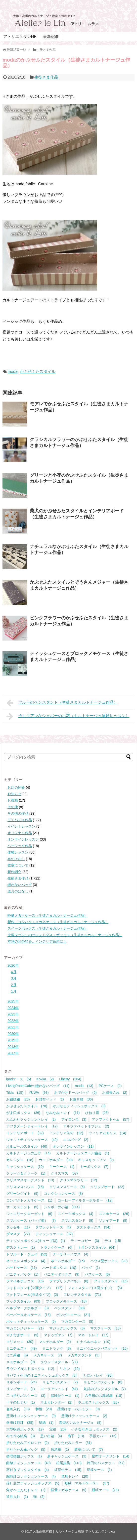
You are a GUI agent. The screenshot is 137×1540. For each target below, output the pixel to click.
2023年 (13, 1014)
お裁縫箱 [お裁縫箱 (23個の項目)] (18, 1099)
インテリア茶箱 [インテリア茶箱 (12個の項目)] (66, 1133)
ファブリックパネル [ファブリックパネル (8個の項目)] (68, 1281)
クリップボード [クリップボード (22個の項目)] (107, 1187)
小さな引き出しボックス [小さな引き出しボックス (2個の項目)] (94, 1429)
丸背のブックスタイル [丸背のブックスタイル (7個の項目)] (104, 1389)
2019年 (13, 1040)
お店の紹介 (16, 787)
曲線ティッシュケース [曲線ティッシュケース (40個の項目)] (28, 1463)
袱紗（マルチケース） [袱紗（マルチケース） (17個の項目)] (87, 1483)
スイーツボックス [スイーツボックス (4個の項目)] (75, 1214)
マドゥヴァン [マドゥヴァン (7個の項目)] (58, 1335)
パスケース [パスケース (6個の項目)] (97, 1274)
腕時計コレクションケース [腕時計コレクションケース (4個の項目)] (31, 1476)
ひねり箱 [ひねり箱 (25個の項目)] (97, 1113)
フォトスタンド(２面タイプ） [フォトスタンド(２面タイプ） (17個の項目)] (34, 1288)
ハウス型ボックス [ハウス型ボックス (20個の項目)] (109, 1261)
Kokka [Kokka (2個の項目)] (45, 1079)
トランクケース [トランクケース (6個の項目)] (56, 1247)
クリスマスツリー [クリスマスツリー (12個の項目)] (78, 1180)
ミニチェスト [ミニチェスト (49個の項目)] (21, 1348)
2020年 (13, 1034)
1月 (13, 991)
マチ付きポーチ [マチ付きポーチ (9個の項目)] (22, 1335)
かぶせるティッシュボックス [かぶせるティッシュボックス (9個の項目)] (79, 1106)
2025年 (13, 1001)
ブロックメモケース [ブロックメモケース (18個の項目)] (66, 1301)
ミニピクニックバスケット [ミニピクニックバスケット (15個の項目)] (102, 1348)
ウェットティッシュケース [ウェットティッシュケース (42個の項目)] (32, 1140)
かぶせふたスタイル (37, 371)
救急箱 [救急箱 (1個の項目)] (60, 1449)
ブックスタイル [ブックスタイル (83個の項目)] (23, 1301)
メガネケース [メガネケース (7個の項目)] (47, 1355)
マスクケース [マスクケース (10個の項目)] (105, 1328)
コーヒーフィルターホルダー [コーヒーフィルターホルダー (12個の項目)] (85, 1200)
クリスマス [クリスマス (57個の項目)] (64, 1173)
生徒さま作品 (46, 77)
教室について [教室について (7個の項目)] (88, 1449)
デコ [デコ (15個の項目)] (112, 1241)
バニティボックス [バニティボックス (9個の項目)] (61, 1274)
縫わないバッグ (19, 885)
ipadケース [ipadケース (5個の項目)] (18, 1079)
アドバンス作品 (19, 820)
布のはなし (16, 859)
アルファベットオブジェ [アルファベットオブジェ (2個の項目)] (86, 1126)
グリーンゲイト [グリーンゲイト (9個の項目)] (22, 1194)
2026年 (13, 965)
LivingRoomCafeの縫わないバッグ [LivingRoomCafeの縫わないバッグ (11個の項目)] (37, 1086)
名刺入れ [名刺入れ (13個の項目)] (18, 1409)
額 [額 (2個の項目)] (39, 1497)
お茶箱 (12, 800)
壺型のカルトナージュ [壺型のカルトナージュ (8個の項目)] (80, 1423)
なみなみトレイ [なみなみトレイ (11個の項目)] (63, 1113)
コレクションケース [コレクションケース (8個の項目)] (63, 1194)
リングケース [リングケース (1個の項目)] (20, 1389)
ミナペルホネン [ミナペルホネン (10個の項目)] (93, 1342)
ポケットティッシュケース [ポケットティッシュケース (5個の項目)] (31, 1321)
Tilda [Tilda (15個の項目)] (14, 1093)
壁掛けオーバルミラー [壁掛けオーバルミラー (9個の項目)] (78, 1409)
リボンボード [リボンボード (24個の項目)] (21, 1382)
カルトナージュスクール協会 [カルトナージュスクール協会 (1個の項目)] (82, 1153)
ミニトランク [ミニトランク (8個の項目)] (56, 1348)
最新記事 (51, 36)
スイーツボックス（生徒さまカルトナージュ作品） (47, 928)
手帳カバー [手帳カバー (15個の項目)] (102, 1436)
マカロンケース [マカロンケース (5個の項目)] (77, 1321)
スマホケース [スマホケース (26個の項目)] (114, 1214)
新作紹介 (14, 872)
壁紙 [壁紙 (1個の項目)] (46, 1423)
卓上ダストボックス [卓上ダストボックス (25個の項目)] (98, 1402)
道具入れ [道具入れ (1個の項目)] (17, 1497)
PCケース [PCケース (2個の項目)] (110, 1086)
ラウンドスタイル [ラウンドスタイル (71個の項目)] (59, 1362)
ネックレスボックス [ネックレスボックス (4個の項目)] (25, 1261)
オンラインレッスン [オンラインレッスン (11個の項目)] (73, 1146)
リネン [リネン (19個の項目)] (70, 1369)
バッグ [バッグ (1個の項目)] (91, 1268)
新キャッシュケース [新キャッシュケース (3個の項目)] (66, 1456)
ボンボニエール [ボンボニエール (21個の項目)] (73, 1315)
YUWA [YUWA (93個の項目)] (39, 1093)
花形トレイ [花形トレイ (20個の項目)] (74, 1476)
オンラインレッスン (23, 839)
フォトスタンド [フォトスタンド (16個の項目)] (111, 1281)
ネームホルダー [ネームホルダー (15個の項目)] (68, 1261)
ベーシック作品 (19, 846)
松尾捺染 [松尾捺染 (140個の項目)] (69, 1463)
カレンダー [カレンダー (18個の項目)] (19, 1160)
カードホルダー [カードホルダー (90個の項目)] (56, 1160)
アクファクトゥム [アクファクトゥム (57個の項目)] (110, 1119)
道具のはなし (17, 891)
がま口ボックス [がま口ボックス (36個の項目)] (23, 1113)
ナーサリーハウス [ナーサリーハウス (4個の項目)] (70, 1254)
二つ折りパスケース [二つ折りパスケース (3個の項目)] (25, 1396)
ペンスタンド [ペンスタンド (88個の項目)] (69, 1308)
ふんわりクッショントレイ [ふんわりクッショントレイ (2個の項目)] (31, 1119)
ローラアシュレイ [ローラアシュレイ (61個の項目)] (59, 1389)
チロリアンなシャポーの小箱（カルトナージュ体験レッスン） (68, 716)
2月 (13, 985)
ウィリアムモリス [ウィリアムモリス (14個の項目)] (107, 1133)
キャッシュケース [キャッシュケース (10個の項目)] (25, 1167)
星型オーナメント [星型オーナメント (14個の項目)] (110, 1456)
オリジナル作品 (19, 833)
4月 (13, 972)
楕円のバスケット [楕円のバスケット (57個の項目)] (106, 1463)
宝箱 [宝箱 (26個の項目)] (57, 1429)
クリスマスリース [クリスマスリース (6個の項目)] (67, 1187)
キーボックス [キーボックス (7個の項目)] (94, 1167)
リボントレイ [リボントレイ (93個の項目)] (97, 1375)
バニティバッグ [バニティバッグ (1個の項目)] (22, 1274)
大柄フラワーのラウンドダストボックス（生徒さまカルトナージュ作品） (64, 935)
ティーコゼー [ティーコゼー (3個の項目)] (84, 1241)
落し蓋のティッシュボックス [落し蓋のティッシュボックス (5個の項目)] (32, 1483)
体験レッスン (17, 852)
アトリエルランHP (20, 36)
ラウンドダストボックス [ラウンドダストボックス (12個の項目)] (30, 1369)
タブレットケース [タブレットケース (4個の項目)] (53, 1227)
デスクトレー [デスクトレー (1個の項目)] (20, 1247)
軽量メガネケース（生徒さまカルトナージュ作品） (47, 915)
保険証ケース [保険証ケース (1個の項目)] (65, 1396)
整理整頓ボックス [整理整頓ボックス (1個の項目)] (24, 1456)
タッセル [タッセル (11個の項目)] (18, 1227)
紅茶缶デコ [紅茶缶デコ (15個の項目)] (67, 1470)
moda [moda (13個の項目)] (84, 1086)
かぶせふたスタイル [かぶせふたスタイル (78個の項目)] (26, 1106)
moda (13, 371)
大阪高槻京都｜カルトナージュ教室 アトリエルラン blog (74, 1531)
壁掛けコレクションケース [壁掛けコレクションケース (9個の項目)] (31, 1416)
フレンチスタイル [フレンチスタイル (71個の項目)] (82, 1295)
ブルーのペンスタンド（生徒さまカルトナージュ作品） (62, 703)
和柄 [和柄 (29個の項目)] (43, 1409)
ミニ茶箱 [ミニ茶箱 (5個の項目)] (17, 1355)
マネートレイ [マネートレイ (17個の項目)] (93, 1335)
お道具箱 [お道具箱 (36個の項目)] (81, 1099)
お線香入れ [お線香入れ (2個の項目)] (114, 1093)
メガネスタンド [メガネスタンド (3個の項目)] (83, 1355)
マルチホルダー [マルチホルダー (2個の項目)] (55, 1342)
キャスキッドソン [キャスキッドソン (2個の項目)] (96, 1160)
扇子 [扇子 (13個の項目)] (75, 1436)
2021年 (13, 1027)
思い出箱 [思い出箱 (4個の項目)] (51, 1436)
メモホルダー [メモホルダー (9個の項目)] (20, 1362)
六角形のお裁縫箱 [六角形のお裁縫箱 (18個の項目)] (103, 1396)
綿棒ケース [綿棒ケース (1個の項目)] (99, 1470)
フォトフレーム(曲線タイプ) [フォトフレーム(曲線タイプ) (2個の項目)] (32, 1295)
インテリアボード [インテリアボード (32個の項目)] (25, 1133)
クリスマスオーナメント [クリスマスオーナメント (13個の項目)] (30, 1180)
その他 (12, 807)
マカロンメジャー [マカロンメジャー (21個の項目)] (25, 1328)
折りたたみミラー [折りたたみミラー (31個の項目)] (73, 1443)
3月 (13, 978)
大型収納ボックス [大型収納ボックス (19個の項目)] (25, 1429)
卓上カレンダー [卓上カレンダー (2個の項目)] (56, 1402)
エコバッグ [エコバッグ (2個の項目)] (75, 1140)
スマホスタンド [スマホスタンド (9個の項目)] (77, 1220)
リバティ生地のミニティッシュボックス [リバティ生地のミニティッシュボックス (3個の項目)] (41, 1375)
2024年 (13, 1008)
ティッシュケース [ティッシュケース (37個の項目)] (54, 1234)
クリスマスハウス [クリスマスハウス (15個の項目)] (25, 1187)
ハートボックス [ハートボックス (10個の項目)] (59, 1268)
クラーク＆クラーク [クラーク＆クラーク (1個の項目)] (25, 1173)
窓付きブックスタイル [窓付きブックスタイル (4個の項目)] (27, 1470)
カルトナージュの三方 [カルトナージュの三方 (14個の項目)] (28, 1153)
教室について (17, 865)
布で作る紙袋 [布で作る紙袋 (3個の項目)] (20, 1436)
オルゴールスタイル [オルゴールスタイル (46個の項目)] (26, 1146)
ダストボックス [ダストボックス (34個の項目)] (93, 1227)
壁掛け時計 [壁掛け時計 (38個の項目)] (19, 1423)
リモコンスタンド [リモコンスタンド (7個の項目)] (60, 1382)
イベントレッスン (21, 826)
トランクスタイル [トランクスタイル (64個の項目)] (96, 1247)
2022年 (13, 1021)
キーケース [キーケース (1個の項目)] (61, 1167)
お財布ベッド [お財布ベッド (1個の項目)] (49, 1099)
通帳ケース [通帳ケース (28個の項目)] (105, 1490)
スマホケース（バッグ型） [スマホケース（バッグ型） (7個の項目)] (31, 1220)
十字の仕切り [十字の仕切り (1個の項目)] (20, 1402)
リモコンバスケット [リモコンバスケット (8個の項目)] (102, 1382)
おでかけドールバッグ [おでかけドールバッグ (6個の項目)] (75, 1093)
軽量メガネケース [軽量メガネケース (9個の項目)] (68, 1490)
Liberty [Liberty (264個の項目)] (70, 1079)
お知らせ (14, 794)
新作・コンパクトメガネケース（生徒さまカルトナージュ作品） (57, 922)
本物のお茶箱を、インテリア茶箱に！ (37, 941)
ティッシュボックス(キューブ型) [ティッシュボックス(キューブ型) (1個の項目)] (35, 1241)
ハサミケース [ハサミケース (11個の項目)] (21, 1268)
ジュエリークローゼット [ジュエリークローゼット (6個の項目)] (29, 1214)
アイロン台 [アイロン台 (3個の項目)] (73, 1119)
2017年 (13, 1053)
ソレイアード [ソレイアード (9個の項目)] (113, 1220)
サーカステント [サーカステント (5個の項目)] (22, 1207)
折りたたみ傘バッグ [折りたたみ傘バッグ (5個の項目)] (25, 1449)
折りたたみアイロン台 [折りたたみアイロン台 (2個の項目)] (27, 1443)
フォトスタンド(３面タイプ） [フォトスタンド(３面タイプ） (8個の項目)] (95, 1288)
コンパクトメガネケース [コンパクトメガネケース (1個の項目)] (29, 1200)
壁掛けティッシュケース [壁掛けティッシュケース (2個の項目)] (84, 1416)
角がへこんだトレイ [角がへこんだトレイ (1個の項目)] (25, 1490)
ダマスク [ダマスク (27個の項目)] (18, 1234)
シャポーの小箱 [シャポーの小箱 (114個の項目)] (62, 1207)
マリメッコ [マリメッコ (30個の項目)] (19, 1342)
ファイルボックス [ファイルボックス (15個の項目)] (25, 1281)
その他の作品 (17, 813)
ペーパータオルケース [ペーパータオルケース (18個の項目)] (28, 1315)
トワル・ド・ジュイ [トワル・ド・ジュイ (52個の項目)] (26, 1254)
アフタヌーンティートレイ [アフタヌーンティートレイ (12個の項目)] (32, 1126)
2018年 (13, 1047)
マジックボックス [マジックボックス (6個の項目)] (67, 1328)
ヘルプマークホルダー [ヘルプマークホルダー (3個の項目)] (27, 1308)
